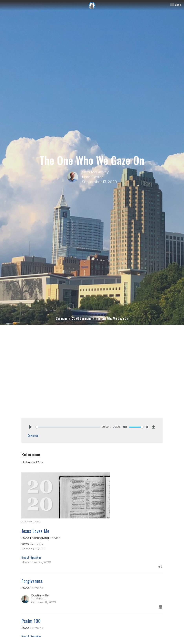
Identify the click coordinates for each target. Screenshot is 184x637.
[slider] (68, 427)
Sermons (61, 318)
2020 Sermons (81, 318)
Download (33, 435)
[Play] (30, 427)
